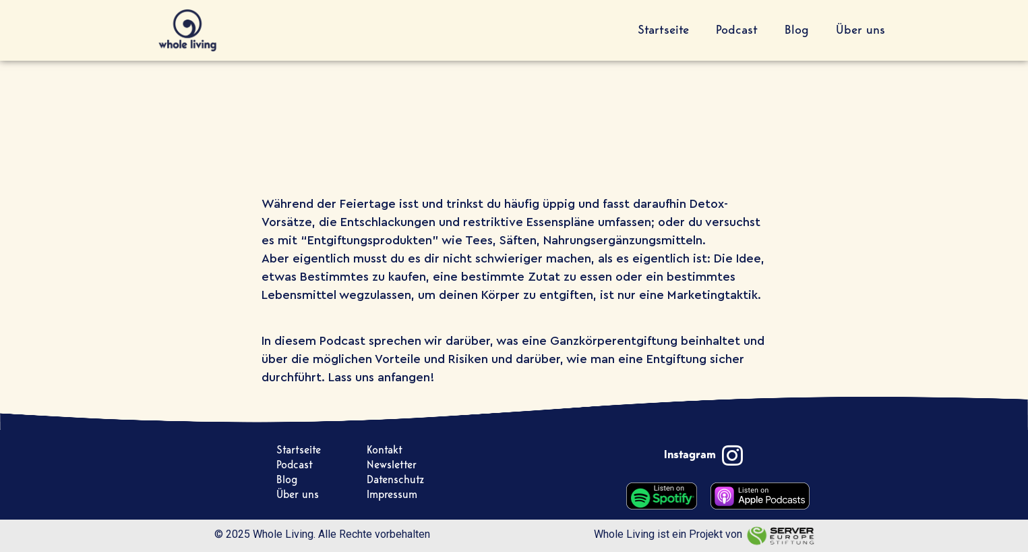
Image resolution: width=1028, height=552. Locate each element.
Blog (797, 30)
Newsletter (392, 465)
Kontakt (384, 450)
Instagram (690, 455)
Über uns (860, 30)
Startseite (663, 30)
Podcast (737, 30)
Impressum (392, 495)
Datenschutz (395, 480)
